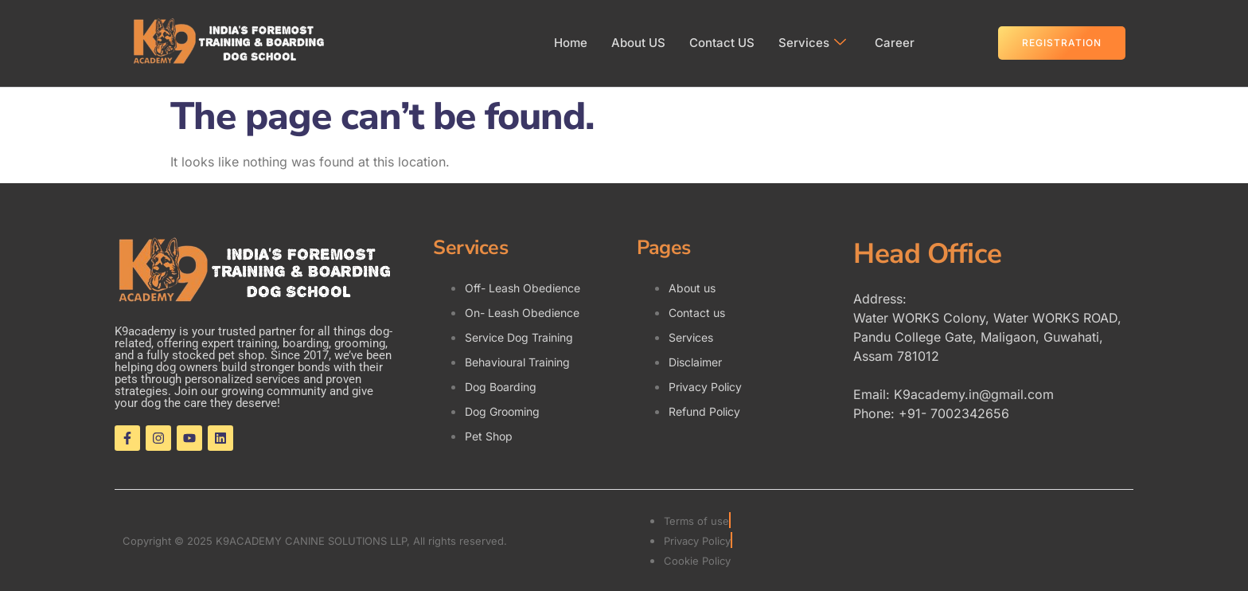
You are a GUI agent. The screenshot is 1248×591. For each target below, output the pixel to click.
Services (812, 43)
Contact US (722, 42)
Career (895, 42)
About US (638, 42)
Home (570, 42)
